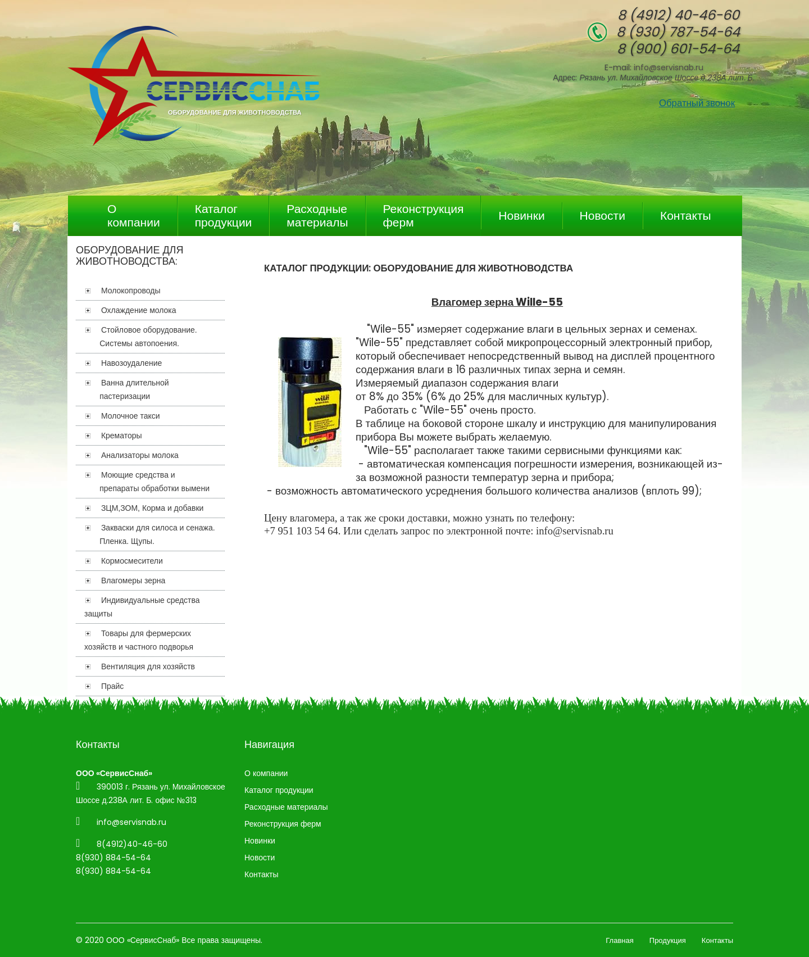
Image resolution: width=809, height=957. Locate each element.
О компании (133, 215)
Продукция (667, 940)
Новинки (521, 215)
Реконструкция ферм (423, 215)
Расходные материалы (317, 215)
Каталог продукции (223, 215)
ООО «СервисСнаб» (142, 940)
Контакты (685, 215)
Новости (602, 215)
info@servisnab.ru (668, 67)
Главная (619, 940)
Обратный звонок (697, 103)
